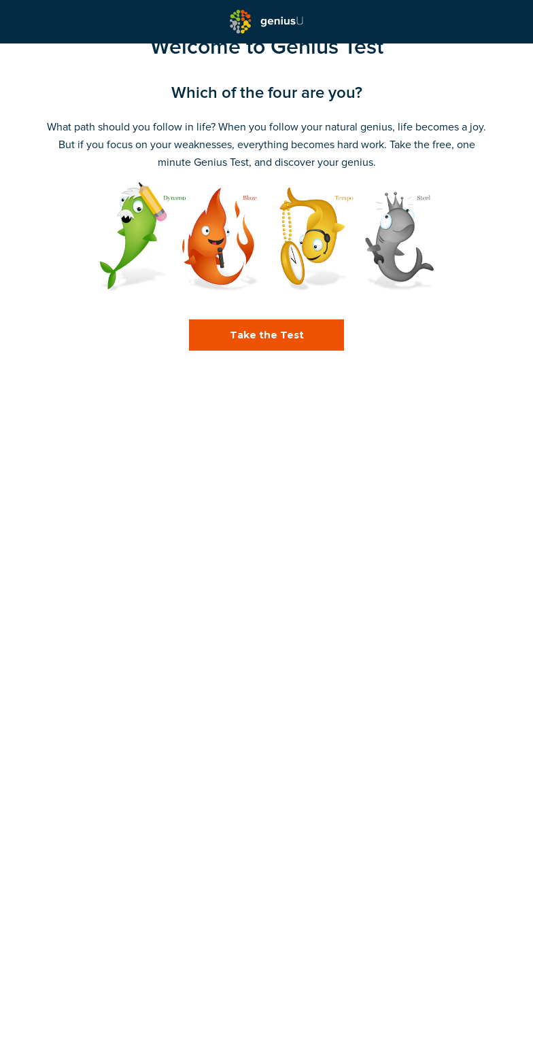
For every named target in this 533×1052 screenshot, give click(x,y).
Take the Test (267, 335)
